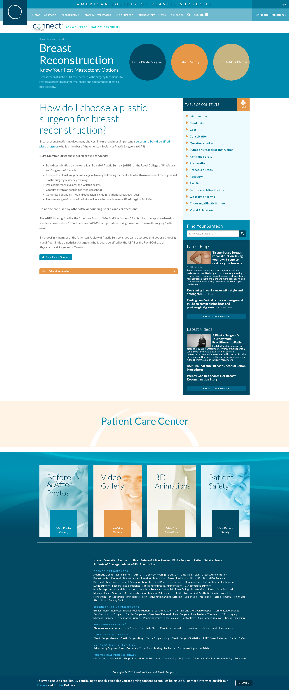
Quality (210, 658)
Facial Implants (131, 585)
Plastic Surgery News (105, 638)
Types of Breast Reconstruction (212, 149)
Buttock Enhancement (106, 581)
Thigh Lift (239, 596)
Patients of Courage (106, 564)
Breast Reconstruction (136, 610)
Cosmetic (50, 14)
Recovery (196, 176)
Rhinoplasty (133, 596)
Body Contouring (156, 574)
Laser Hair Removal (149, 589)
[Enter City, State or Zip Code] (213, 233)
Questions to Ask (201, 143)
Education (138, 658)
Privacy (42, 685)
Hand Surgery (181, 614)
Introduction (198, 116)
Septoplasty (189, 617)
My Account (100, 658)
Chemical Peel (157, 581)
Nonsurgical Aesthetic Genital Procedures (208, 593)
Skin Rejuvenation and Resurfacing (162, 596)
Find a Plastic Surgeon (56, 257)
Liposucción (226, 628)
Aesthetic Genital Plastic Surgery (112, 574)
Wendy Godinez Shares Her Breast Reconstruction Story (211, 377)
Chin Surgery (175, 581)
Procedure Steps (201, 169)
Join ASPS (115, 658)
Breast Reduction (178, 578)
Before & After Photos (97, 14)
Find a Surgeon (124, 14)
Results (195, 183)
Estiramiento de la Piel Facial (201, 628)
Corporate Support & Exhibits (195, 648)
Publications (153, 658)
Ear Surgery (227, 581)
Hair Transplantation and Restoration (114, 589)
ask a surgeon (77, 26)
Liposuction (198, 589)
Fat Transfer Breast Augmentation (162, 585)
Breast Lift (159, 578)
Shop (127, 658)
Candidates (198, 123)
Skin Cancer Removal (210, 617)
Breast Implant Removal (107, 578)
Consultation (199, 136)
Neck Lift (177, 593)
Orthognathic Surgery (128, 617)
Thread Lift (99, 600)
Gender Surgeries (136, 614)
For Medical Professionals (271, 14)
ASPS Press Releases (215, 638)
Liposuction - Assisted (220, 589)
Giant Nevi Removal (159, 614)
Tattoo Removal (222, 596)
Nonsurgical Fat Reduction (108, 596)
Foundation (176, 14)
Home (36, 14)
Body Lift (173, 574)
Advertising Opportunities (108, 648)
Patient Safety (146, 14)
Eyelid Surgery (101, 585)
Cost (193, 129)
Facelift (116, 585)
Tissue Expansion (234, 617)
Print (243, 104)
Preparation (198, 163)
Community (169, 658)
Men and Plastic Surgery (107, 593)
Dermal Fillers (211, 581)
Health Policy (224, 658)
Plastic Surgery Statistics (185, 638)
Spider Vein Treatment (197, 596)
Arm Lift (139, 574)
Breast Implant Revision (137, 578)
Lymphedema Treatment (205, 614)
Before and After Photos (207, 190)
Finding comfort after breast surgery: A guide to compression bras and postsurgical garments (215, 303)
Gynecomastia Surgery (198, 585)
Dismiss (243, 683)
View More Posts (216, 316)
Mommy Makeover (158, 593)
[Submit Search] (242, 233)
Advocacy (198, 658)
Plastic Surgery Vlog (157, 638)
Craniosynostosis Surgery (108, 614)
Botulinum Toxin (190, 574)
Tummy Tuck (116, 600)
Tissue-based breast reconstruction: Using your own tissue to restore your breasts (215, 259)
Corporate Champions (139, 648)
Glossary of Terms (202, 196)
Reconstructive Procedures (53, 39)
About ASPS (129, 564)
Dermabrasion (193, 581)
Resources (241, 658)
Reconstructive (69, 14)
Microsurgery (229, 614)
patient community (105, 26)
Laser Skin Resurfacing (176, 589)
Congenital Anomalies (226, 610)
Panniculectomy (152, 617)
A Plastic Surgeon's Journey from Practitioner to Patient (228, 338)
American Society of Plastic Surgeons (144, 4)
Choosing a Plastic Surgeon (208, 203)
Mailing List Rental (164, 648)
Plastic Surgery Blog (131, 638)
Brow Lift (195, 578)
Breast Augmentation (214, 574)
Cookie (58, 685)
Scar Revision (171, 617)
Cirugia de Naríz (149, 628)
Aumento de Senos (126, 628)
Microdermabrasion (135, 593)
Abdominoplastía (103, 628)
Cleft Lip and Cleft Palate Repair (193, 610)
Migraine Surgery (103, 617)
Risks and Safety (201, 156)
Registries (184, 658)
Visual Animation (201, 210)
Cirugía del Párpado (171, 628)
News (162, 14)
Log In (283, 4)
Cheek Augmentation (134, 581)
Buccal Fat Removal (214, 578)
